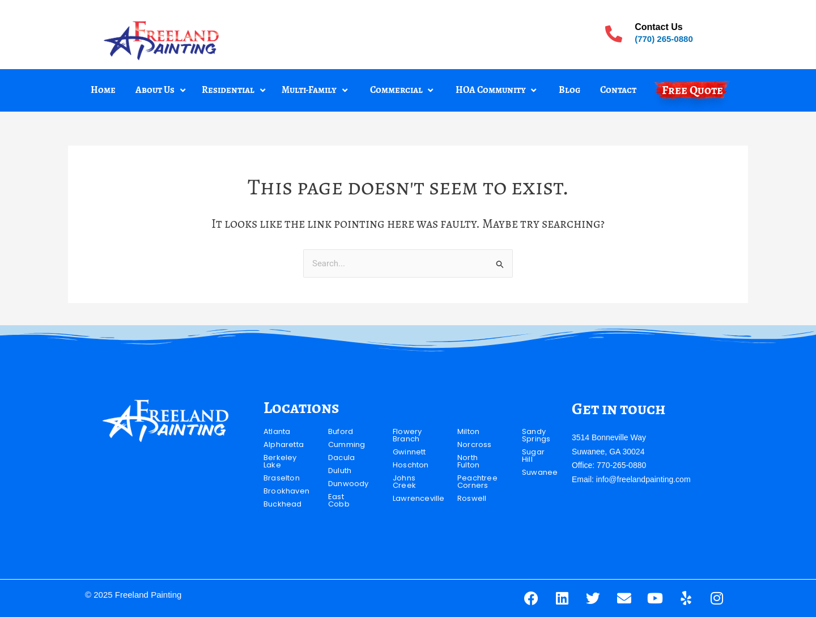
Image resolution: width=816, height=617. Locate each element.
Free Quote (692, 90)
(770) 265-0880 (664, 39)
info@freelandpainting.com (643, 479)
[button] (161, 90)
